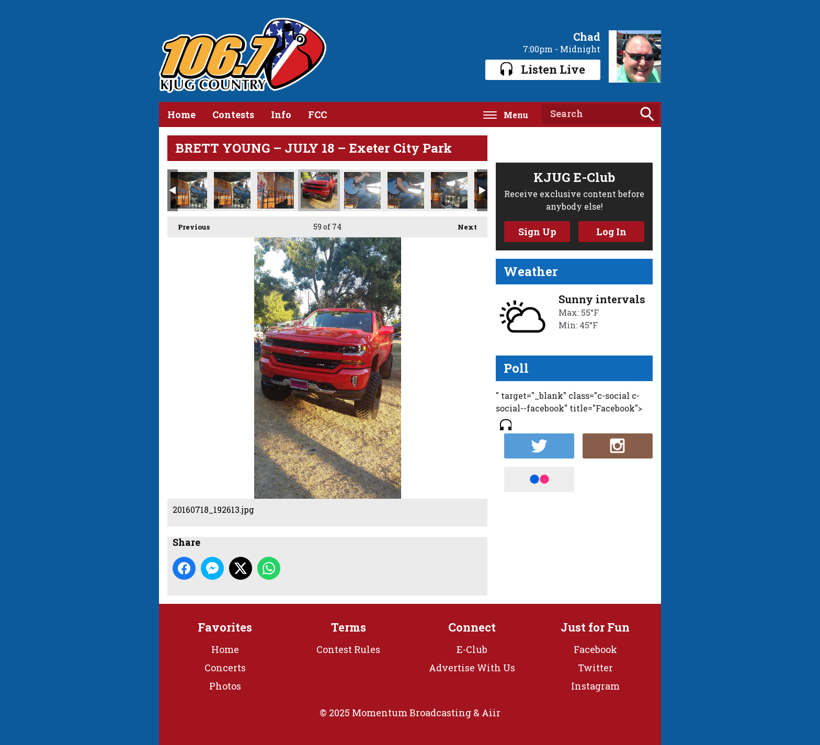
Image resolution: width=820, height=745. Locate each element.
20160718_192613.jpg (319, 190)
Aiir (491, 712)
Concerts (225, 667)
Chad (586, 36)
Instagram (595, 686)
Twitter (595, 667)
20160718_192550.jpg (406, 190)
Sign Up (537, 231)
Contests (233, 114)
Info (281, 114)
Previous (188, 224)
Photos (225, 686)
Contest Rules (348, 649)
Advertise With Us (472, 667)
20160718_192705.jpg (275, 190)
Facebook (595, 649)
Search (647, 114)
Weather (531, 271)
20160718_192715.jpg (188, 190)
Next (462, 224)
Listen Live (542, 69)
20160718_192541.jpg (449, 190)
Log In (611, 231)
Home (181, 114)
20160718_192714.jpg (232, 190)
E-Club (472, 649)
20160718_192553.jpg (362, 190)
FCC (317, 114)
